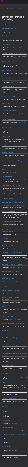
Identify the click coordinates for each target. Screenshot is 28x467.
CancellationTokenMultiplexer (11, 338)
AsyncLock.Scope (7, 316)
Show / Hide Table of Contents (14, 8)
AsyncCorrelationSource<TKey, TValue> (14, 53)
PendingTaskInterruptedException (12, 202)
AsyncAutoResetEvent (9, 28)
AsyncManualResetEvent (9, 110)
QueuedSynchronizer (8, 211)
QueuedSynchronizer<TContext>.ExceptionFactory (12, 230)
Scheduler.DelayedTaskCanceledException (12, 253)
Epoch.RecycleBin (7, 365)
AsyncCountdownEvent (9, 61)
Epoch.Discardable (8, 176)
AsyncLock (5, 306)
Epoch (4, 169)
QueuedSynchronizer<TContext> (12, 221)
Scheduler (5, 238)
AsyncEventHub (7, 79)
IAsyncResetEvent (7, 427)
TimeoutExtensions (8, 278)
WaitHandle (11, 47)
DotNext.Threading (12, 5)
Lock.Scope (5, 391)
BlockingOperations (8, 152)
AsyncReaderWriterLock (9, 119)
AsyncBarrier (6, 36)
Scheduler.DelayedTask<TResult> (12, 264)
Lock (8, 155)
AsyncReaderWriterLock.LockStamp (13, 323)
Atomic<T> (5, 330)
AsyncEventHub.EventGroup (10, 290)
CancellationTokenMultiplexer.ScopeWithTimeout (14, 354)
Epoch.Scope (6, 373)
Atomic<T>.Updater (8, 454)
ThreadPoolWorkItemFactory (10, 271)
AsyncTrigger (6, 136)
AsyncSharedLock (7, 128)
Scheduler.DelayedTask (9, 245)
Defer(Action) (6, 369)
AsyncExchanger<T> (8, 86)
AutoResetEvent (22, 32)
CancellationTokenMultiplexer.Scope (13, 345)
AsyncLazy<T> (6, 103)
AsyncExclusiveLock (8, 96)
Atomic (4, 145)
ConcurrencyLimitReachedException (13, 161)
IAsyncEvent (6, 420)
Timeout (15, 281)
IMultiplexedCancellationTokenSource (13, 434)
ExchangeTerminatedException (11, 185)
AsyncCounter (6, 70)
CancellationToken (21, 47)
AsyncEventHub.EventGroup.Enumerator (11, 298)
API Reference (4, 5)
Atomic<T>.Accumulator (9, 447)
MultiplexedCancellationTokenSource (13, 194)
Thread (12, 155)
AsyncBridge (6, 44)
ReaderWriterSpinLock (9, 398)
